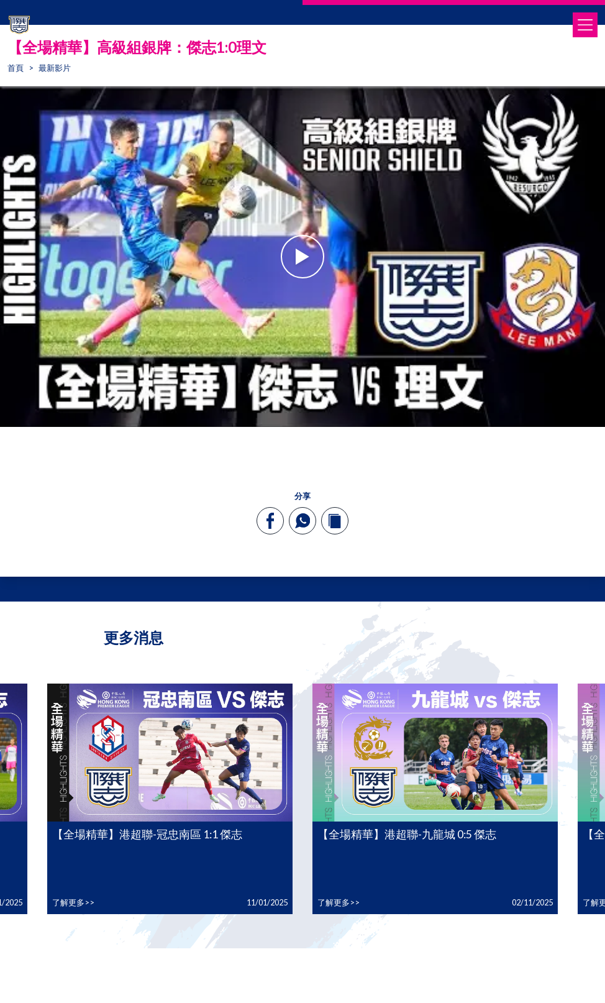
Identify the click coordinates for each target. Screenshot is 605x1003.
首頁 (15, 68)
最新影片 (55, 68)
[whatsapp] (302, 520)
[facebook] (270, 521)
